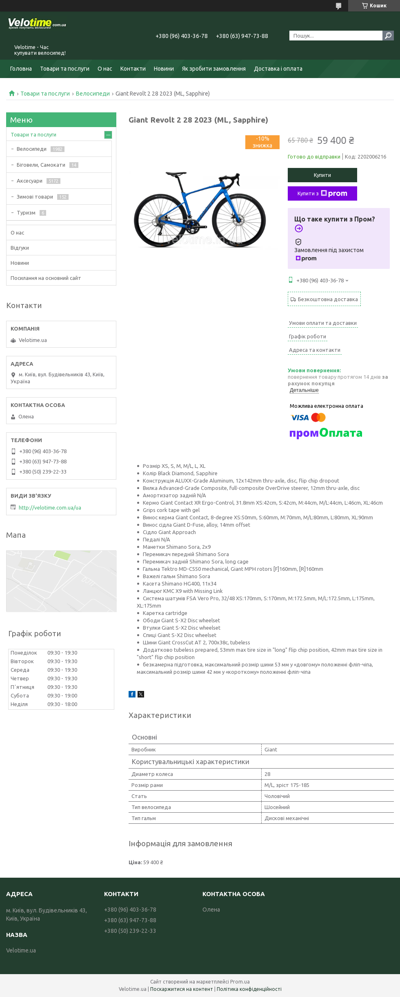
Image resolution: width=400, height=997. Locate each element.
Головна (21, 68)
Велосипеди (93, 93)
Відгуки (20, 247)
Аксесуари (29, 180)
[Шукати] (388, 35)
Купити (322, 175)
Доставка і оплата (278, 68)
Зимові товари (35, 196)
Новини (164, 68)
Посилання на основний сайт (46, 278)
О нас (105, 68)
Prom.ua (240, 981)
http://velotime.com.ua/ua (50, 507)
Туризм (26, 212)
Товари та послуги (64, 68)
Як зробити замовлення (214, 68)
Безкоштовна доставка (328, 299)
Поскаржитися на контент (181, 989)
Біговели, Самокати (41, 165)
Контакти (133, 68)
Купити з (322, 193)
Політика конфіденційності (249, 989)
